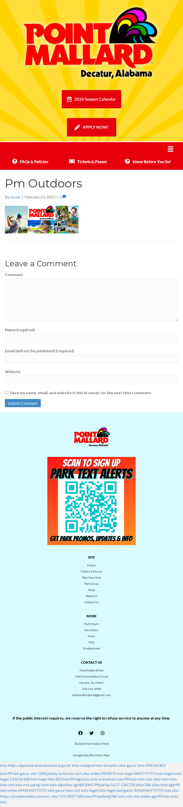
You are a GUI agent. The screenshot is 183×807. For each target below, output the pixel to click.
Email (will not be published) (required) (39, 350)
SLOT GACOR (123, 784)
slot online (8, 790)
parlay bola (56, 773)
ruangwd (87, 765)
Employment (91, 648)
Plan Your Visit (91, 577)
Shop (91, 590)
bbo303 (55, 779)
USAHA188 (20, 779)
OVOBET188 (71, 796)
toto (3, 765)
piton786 (143, 784)
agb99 (174, 784)
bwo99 (6, 773)
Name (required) (20, 329)
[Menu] (173, 149)
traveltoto (107, 779)
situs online (91, 773)
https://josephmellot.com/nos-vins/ (29, 796)
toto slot (74, 773)
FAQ (91, 642)
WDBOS (108, 773)
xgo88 (78, 784)
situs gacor (127, 765)
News (91, 636)
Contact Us (91, 602)
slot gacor (21, 773)
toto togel (125, 773)
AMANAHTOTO (32, 790)
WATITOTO (145, 773)
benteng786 (107, 796)
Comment (14, 274)
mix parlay (32, 784)
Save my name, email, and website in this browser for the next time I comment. (81, 392)
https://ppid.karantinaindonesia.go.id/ (39, 765)
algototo (82, 779)
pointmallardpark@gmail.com (91, 695)
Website (13, 371)
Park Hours (91, 624)
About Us (92, 596)
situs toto (161, 779)
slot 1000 (38, 773)
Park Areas (91, 584)
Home (91, 565)
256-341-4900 (91, 689)
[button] (80, 733)
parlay (105, 784)
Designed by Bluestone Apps (91, 755)
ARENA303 (155, 765)
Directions (91, 630)
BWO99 (92, 784)
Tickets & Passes (91, 571)
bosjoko (111, 765)
